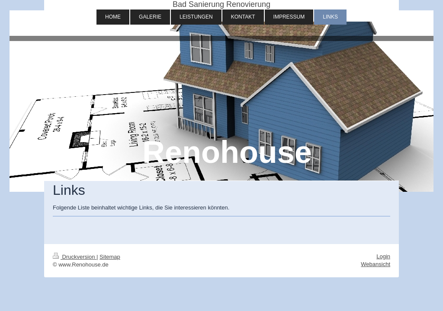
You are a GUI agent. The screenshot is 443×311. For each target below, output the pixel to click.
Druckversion (74, 257)
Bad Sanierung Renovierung (221, 4)
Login (383, 256)
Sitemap (110, 257)
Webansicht (375, 264)
